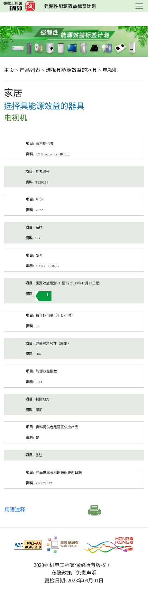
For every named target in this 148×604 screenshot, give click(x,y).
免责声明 (86, 573)
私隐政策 (61, 573)
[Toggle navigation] (139, 6)
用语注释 (15, 509)
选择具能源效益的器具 (71, 70)
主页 (9, 70)
